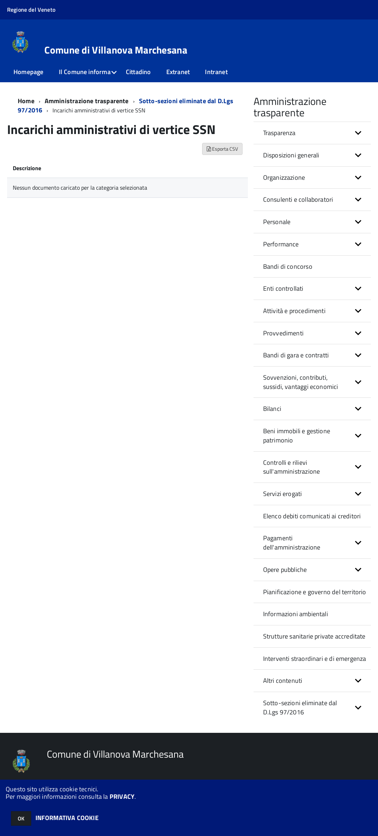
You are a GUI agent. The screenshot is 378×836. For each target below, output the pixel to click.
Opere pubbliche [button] (285, 569)
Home (26, 101)
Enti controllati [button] (283, 288)
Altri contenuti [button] (282, 680)
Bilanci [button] (272, 408)
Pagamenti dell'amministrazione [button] (292, 542)
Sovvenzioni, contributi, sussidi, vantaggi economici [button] (300, 382)
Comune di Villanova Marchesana (115, 50)
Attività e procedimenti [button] (294, 311)
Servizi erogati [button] (282, 493)
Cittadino (138, 72)
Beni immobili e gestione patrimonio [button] (296, 435)
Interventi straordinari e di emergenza (314, 658)
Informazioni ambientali (295, 614)
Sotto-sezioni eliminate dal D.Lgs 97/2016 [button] (300, 707)
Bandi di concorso (287, 266)
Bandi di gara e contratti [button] (296, 355)
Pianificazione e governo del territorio (314, 592)
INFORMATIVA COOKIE (67, 818)
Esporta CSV (222, 148)
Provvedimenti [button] (283, 333)
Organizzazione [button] (284, 177)
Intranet (216, 72)
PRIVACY (122, 796)
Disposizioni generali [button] (291, 155)
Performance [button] (281, 244)
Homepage (28, 72)
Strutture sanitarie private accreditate (314, 636)
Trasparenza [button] (279, 133)
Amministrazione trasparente (87, 101)
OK (21, 818)
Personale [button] (277, 222)
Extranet (178, 72)
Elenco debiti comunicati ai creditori (312, 516)
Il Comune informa (85, 72)
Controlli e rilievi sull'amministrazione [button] (291, 467)
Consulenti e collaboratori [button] (298, 199)
